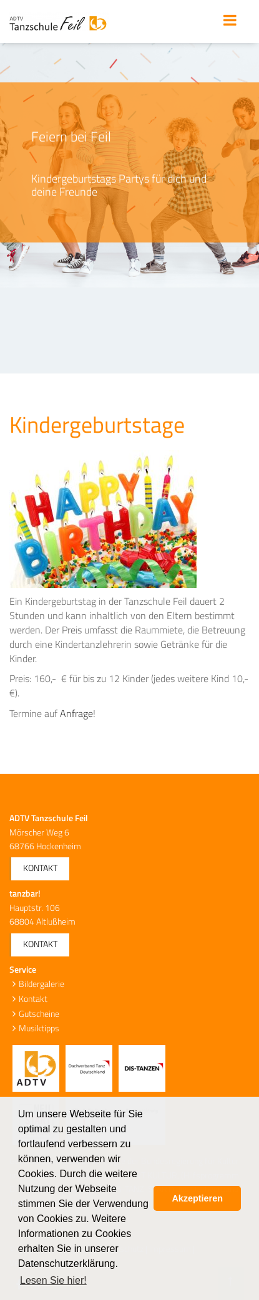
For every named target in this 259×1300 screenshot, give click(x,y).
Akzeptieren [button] (197, 1198)
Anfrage (76, 713)
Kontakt (40, 867)
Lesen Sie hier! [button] (53, 1280)
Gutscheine (39, 1013)
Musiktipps (39, 1027)
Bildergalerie (41, 983)
